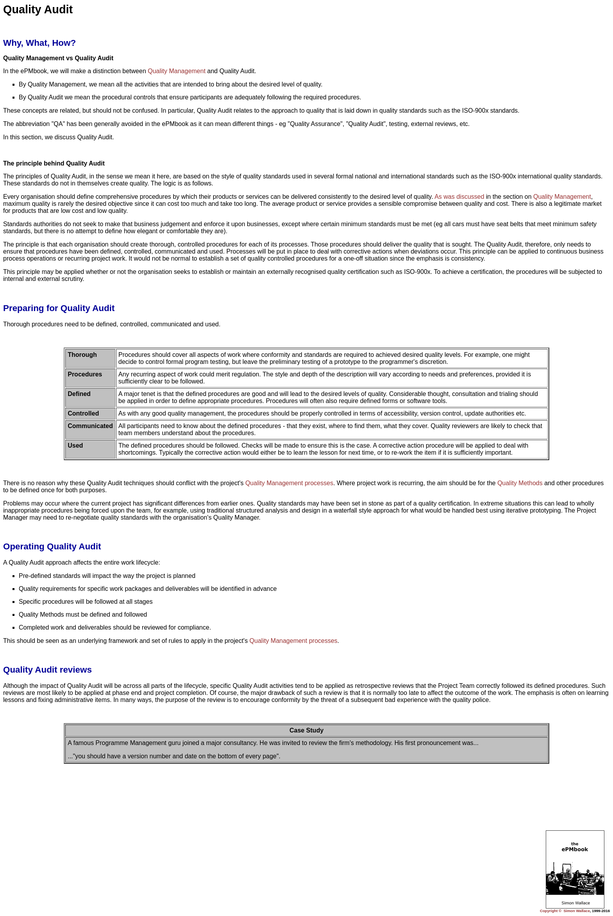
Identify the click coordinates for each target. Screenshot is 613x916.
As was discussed (459, 196)
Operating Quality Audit (52, 546)
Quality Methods (520, 483)
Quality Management (177, 71)
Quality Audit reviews (47, 670)
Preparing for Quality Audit (59, 308)
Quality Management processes (289, 483)
